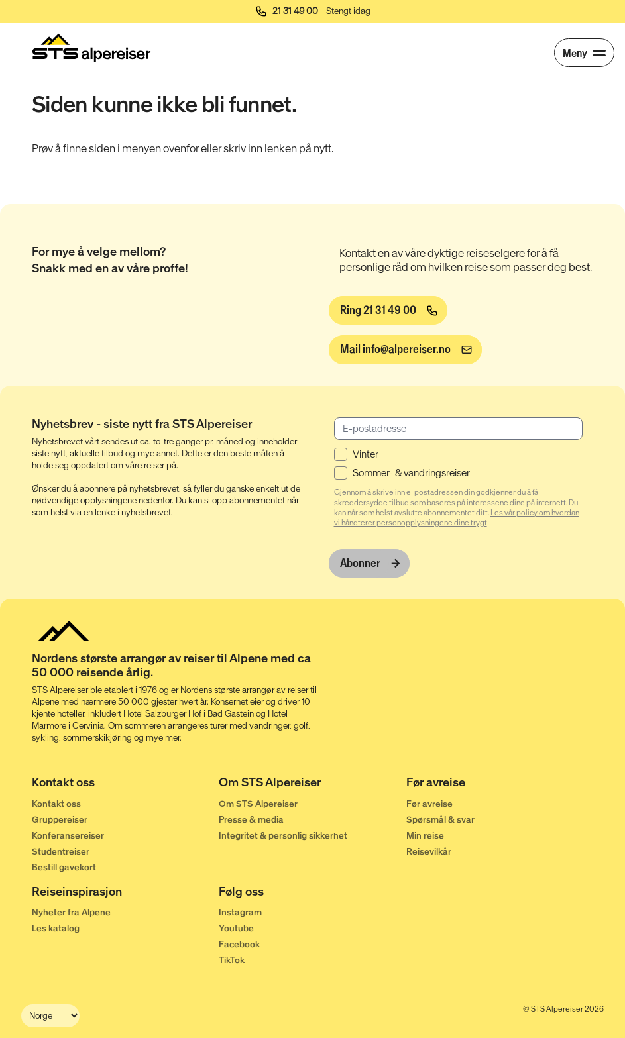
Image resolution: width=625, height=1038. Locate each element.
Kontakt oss (56, 803)
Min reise (425, 835)
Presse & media (251, 819)
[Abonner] (369, 563)
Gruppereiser (59, 819)
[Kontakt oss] (125, 785)
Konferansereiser (68, 835)
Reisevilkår (428, 851)
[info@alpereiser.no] (405, 349)
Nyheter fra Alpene (71, 912)
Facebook (239, 944)
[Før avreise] (499, 785)
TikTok (232, 960)
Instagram (240, 912)
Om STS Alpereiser (258, 803)
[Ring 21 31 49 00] (388, 310)
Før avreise (429, 803)
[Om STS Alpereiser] (312, 785)
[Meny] (584, 52)
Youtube (236, 928)
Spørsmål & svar (440, 819)
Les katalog (56, 928)
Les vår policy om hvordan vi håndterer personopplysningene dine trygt (456, 517)
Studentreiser (60, 851)
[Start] (91, 47)
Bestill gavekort (64, 867)
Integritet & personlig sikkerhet (283, 835)
